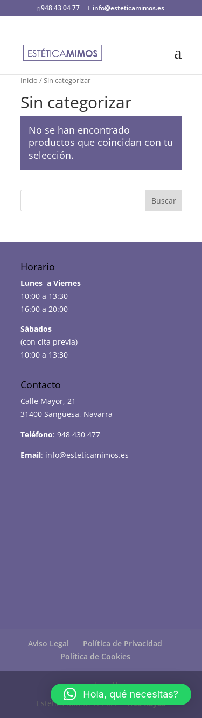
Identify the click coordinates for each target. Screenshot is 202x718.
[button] (121, 694)
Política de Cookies (95, 656)
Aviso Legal (48, 643)
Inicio (29, 80)
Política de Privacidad (122, 643)
